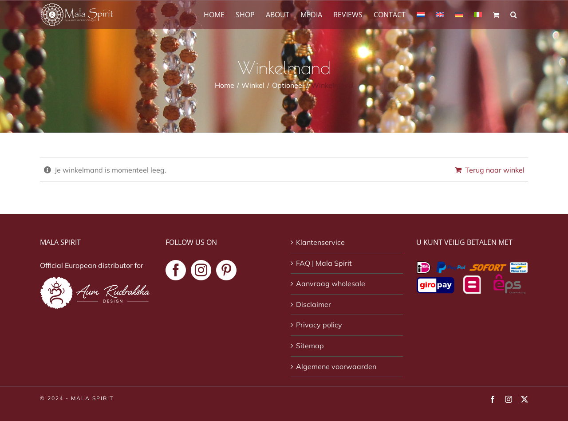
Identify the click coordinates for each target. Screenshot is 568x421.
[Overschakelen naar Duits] (459, 14)
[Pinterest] (226, 270)
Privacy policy (319, 324)
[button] (513, 14)
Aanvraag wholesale (330, 283)
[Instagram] (201, 270)
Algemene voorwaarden (336, 366)
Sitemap (310, 345)
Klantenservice (320, 242)
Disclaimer (313, 304)
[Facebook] (176, 270)
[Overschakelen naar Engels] (440, 14)
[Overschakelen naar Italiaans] (478, 14)
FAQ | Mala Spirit (324, 263)
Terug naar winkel (495, 169)
